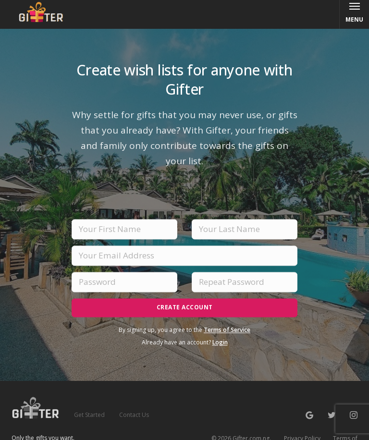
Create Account (185, 307)
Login (220, 342)
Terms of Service (227, 330)
